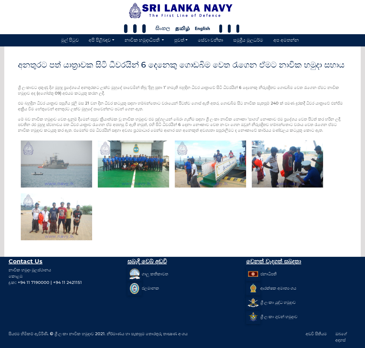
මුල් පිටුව (70, 40)
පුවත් (179, 40)
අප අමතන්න (286, 40)
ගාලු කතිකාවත (155, 273)
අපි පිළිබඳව (100, 40)
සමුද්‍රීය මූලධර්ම (248, 40)
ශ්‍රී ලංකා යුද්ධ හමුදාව (278, 302)
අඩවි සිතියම (316, 333)
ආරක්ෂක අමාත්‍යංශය (278, 288)
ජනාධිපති (268, 273)
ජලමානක (150, 288)
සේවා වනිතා (210, 40)
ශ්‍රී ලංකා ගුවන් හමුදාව (278, 316)
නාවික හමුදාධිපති (143, 40)
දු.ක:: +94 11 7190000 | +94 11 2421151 (45, 282)
